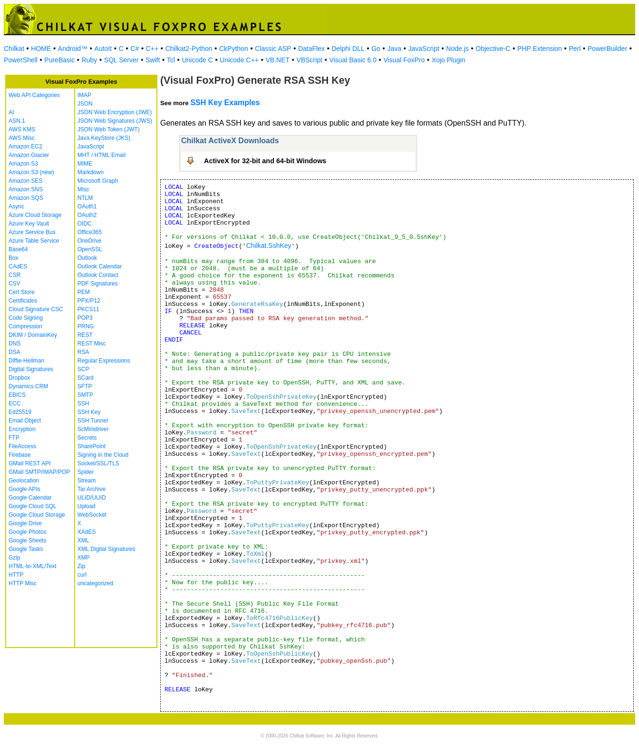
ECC (14, 403)
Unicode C (197, 60)
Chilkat (14, 48)
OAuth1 (87, 206)
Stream (86, 480)
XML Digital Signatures (106, 549)
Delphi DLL (347, 48)
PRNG (85, 326)
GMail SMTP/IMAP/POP (39, 472)
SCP (83, 369)
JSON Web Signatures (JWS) (114, 121)
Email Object (25, 420)
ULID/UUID (91, 497)
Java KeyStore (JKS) (103, 138)
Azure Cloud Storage (35, 215)
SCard (85, 377)
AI (11, 112)
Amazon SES (25, 180)
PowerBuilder (607, 48)
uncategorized (95, 583)
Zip (81, 566)
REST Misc (91, 343)
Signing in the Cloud (102, 455)
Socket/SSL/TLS (98, 463)
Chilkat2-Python (189, 48)
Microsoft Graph (97, 180)
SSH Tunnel (92, 420)
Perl (575, 48)
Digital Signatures (31, 369)
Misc (83, 189)
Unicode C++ (239, 60)
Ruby (89, 60)
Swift (152, 60)
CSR (14, 275)
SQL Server (121, 60)
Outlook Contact (97, 275)
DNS (14, 343)
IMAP (84, 95)
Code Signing (26, 318)
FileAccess (22, 446)
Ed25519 (20, 412)
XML (83, 540)
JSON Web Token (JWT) (108, 129)
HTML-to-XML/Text (33, 566)
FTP (14, 437)
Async (16, 206)
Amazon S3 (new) (31, 172)
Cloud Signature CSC (36, 309)
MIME (84, 163)
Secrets (87, 437)
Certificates (23, 300)
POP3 (85, 318)
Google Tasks (26, 549)
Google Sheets (27, 540)
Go (375, 48)
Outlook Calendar (99, 266)
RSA (83, 352)
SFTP (84, 386)
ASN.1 (17, 121)
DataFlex (311, 48)
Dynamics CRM (28, 386)
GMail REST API (29, 463)
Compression (25, 326)
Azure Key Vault (29, 223)
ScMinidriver (93, 429)
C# (134, 48)
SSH (83, 403)
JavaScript (423, 48)
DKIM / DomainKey (33, 335)
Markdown (90, 172)
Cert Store (22, 292)
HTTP (16, 574)
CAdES (18, 266)
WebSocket (91, 514)
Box (14, 258)
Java (394, 48)
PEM (83, 292)
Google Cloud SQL (33, 506)
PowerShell (21, 60)
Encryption (22, 429)
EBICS (17, 395)
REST (85, 335)
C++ (152, 48)
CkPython (233, 48)
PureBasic (59, 60)
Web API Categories (34, 95)
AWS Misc (22, 138)
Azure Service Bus (32, 232)
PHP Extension (539, 48)
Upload (86, 506)
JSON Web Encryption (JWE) (114, 112)
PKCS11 (88, 309)
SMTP (85, 395)
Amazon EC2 (25, 146)
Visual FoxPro (404, 60)
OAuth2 (87, 215)
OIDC (84, 223)
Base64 (18, 249)
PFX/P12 (88, 300)
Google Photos (27, 532)
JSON (85, 103)
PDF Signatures (97, 283)
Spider (85, 472)
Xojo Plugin (448, 60)
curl (82, 574)
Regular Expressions (103, 360)
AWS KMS (22, 129)
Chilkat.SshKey (268, 245)
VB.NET (278, 60)
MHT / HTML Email (101, 155)
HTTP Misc (23, 583)
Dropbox (19, 377)
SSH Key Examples (225, 102)
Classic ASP (273, 48)
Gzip (14, 557)
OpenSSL (89, 249)
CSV (14, 283)
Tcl (171, 60)
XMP (83, 557)
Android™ (72, 48)
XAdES (86, 532)
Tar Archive (91, 489)
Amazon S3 (23, 163)
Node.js (457, 48)
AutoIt (103, 48)
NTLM (85, 198)
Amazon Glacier (29, 155)
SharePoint (91, 446)
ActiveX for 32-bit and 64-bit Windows (265, 161)
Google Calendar (30, 497)
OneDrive (89, 240)
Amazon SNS (26, 189)
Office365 (89, 232)
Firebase (20, 455)
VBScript (309, 60)
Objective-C (492, 48)
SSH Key (89, 412)
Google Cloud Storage (37, 514)
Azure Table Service (34, 240)
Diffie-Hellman (26, 360)
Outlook (87, 258)
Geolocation (24, 480)
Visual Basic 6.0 (353, 60)
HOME (41, 48)
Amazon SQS (26, 198)
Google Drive (25, 523)
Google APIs (24, 489)
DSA (14, 352)
